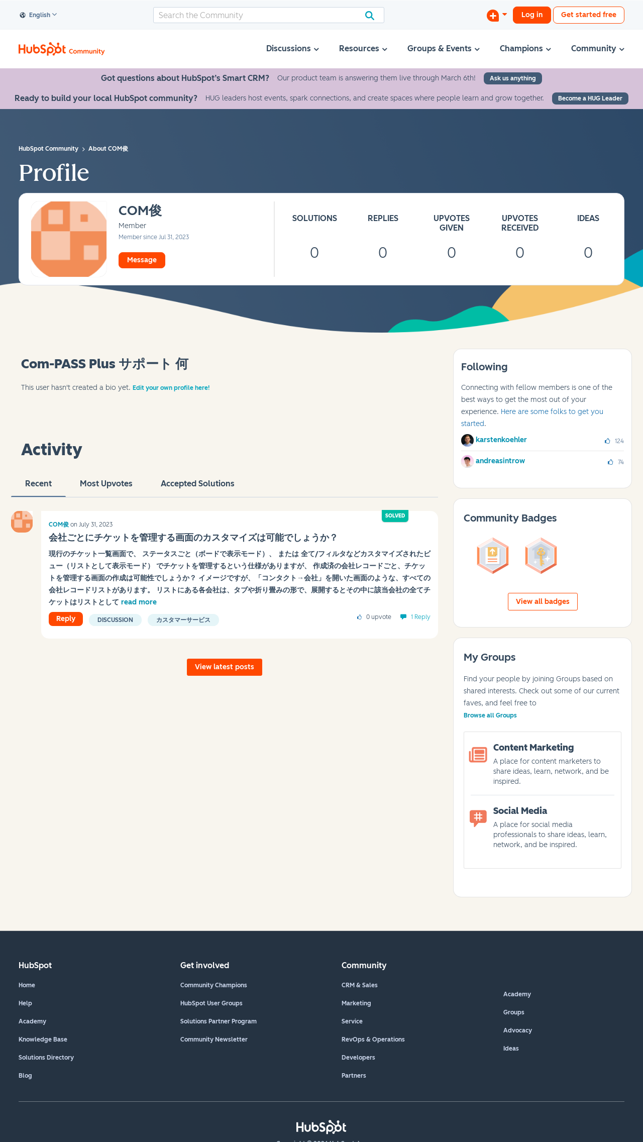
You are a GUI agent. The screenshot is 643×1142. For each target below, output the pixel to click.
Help (25, 1003)
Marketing (356, 1003)
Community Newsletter (214, 1039)
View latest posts (224, 667)
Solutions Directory (46, 1057)
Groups (513, 1012)
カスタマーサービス (183, 620)
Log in (532, 15)
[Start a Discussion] (497, 15)
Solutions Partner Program (218, 1021)
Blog (25, 1075)
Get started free (588, 15)
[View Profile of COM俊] (140, 211)
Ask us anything (513, 78)
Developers (358, 1057)
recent (38, 488)
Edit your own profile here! (171, 387)
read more (139, 602)
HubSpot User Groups (211, 1003)
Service (352, 1021)
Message (142, 260)
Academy (32, 1021)
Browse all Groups (490, 715)
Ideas (511, 1048)
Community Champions (213, 985)
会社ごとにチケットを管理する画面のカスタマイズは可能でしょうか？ (193, 537)
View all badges (543, 601)
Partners (354, 1075)
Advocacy (517, 1030)
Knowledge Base (43, 1039)
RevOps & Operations (373, 1039)
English (35, 16)
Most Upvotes (106, 488)
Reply (65, 618)
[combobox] (268, 15)
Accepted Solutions (198, 488)
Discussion (115, 620)
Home (27, 985)
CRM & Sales (360, 985)
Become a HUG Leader (590, 98)
